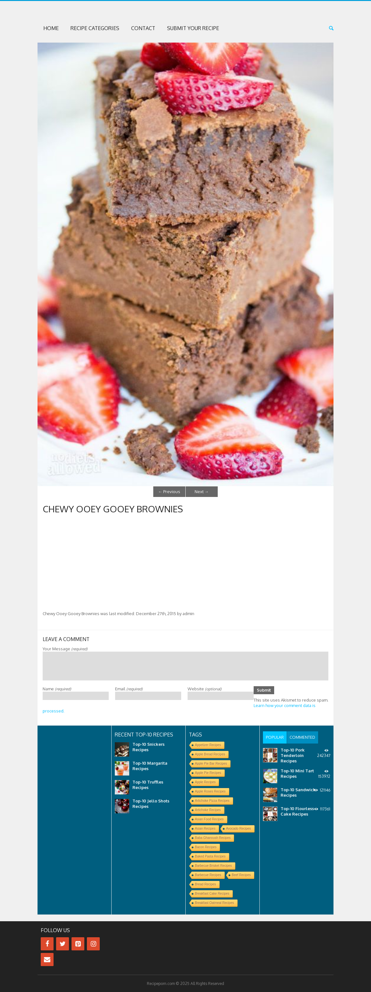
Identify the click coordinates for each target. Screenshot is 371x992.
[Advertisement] (185, 562)
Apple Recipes (205, 782)
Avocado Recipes (238, 828)
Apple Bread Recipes (210, 754)
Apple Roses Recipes (210, 791)
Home (51, 28)
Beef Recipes (241, 875)
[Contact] (47, 959)
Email (129, 688)
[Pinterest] (78, 943)
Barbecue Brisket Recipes (213, 865)
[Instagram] (93, 943)
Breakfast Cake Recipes (212, 893)
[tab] (274, 737)
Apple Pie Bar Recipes (211, 763)
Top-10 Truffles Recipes (147, 784)
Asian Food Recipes (209, 819)
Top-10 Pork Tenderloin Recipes (293, 755)
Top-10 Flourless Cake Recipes (297, 810)
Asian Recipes (205, 828)
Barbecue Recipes (208, 875)
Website (205, 688)
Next (202, 491)
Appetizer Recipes (208, 745)
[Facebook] (47, 943)
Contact (143, 28)
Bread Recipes (205, 884)
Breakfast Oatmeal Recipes (214, 903)
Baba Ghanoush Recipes (213, 838)
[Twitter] (62, 943)
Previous (169, 491)
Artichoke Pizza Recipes (212, 800)
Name (57, 688)
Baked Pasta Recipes (210, 856)
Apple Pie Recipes (208, 773)
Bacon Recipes (205, 847)
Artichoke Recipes (208, 810)
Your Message (65, 648)
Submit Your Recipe (193, 28)
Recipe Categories (95, 28)
